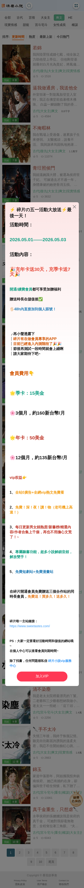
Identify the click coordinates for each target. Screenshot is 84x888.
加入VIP (42, 676)
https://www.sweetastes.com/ (30, 626)
